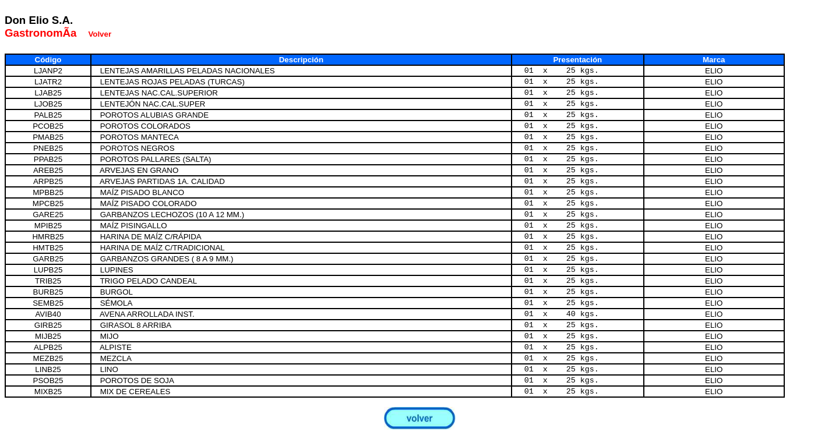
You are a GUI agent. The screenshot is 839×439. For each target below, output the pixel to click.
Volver (99, 34)
